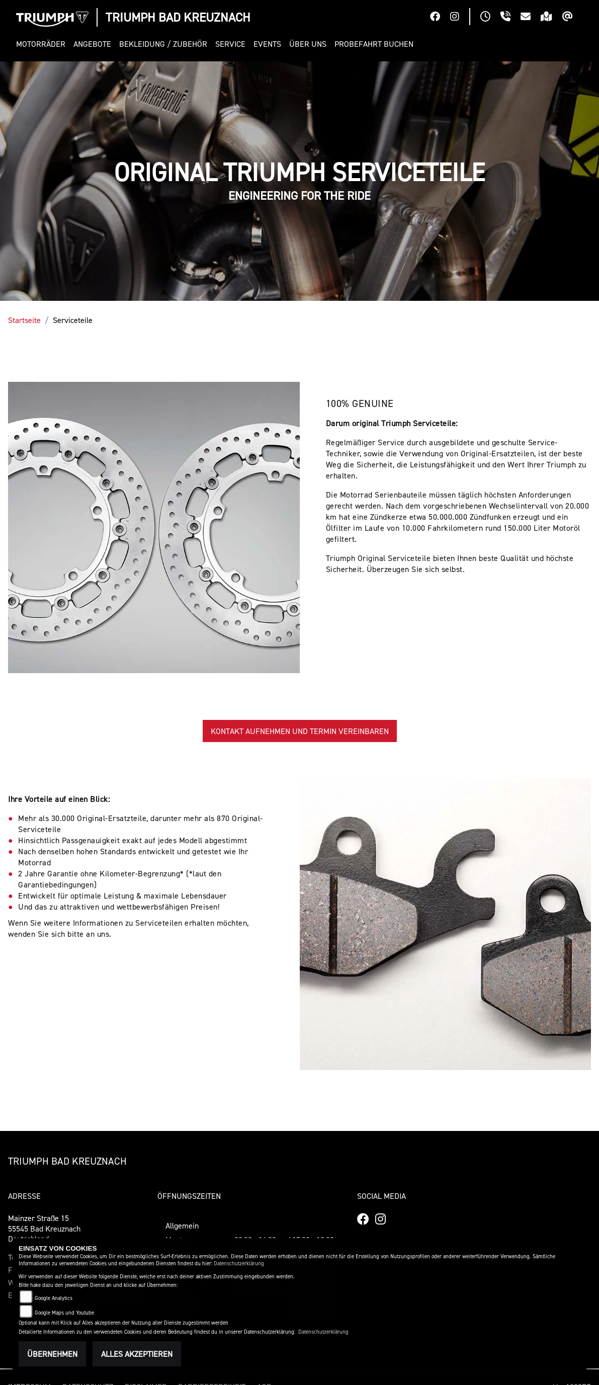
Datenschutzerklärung (239, 1263)
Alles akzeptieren (137, 1354)
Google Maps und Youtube (64, 1313)
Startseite (24, 320)
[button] (42, 44)
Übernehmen (52, 1354)
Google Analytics (53, 1298)
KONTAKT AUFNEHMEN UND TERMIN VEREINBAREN (300, 731)
